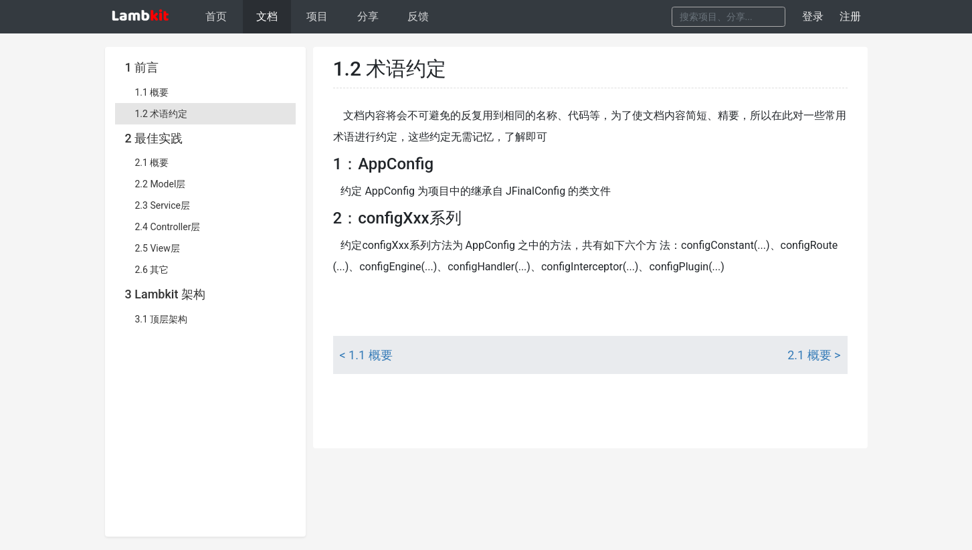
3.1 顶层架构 (161, 319)
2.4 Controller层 (168, 226)
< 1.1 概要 (366, 355)
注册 (850, 16)
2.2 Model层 (160, 184)
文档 (267, 16)
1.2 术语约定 (161, 113)
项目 (317, 16)
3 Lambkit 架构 (165, 294)
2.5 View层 (157, 248)
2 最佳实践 (154, 138)
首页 (216, 16)
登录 (812, 16)
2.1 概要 (152, 162)
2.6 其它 (152, 269)
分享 (368, 16)
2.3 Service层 (162, 205)
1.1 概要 (152, 92)
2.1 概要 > (813, 355)
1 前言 (142, 67)
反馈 (418, 16)
